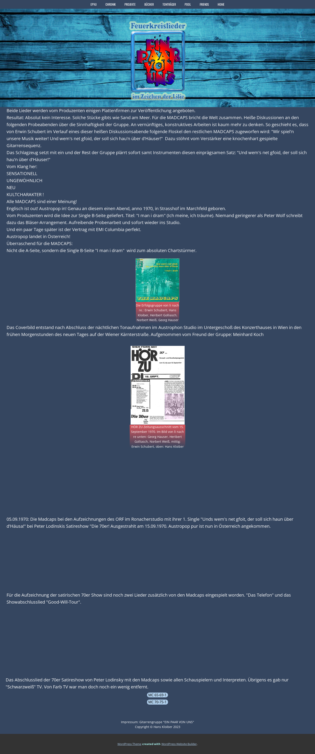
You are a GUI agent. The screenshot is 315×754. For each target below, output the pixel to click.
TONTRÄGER (169, 4)
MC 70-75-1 (157, 702)
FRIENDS (204, 4)
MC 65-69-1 (157, 695)
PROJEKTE (130, 4)
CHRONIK (110, 4)
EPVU (94, 4)
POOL (188, 4)
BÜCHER (149, 4)
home (221, 4)
